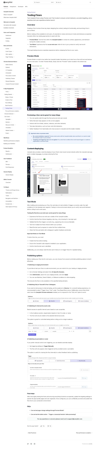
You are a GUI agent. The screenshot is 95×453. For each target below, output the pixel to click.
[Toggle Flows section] (12, 91)
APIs (26, 7)
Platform (6, 7)
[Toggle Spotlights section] (12, 119)
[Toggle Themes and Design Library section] (12, 190)
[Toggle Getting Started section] (12, 94)
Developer (20, 7)
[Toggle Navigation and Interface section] (12, 198)
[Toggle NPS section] (12, 161)
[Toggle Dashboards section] (12, 154)
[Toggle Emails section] (12, 133)
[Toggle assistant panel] (58, 2)
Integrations (13, 7)
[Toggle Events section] (12, 48)
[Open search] (43, 2)
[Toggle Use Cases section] (12, 116)
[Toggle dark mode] (90, 2)
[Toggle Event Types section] (12, 51)
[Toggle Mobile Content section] (12, 130)
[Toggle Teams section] (12, 195)
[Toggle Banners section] (12, 122)
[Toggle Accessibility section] (12, 201)
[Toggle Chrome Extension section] (12, 113)
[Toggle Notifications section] (12, 193)
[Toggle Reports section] (12, 151)
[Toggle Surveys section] (12, 164)
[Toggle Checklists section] (12, 127)
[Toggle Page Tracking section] (12, 57)
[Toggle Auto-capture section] (12, 54)
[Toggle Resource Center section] (12, 125)
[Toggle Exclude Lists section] (12, 204)
